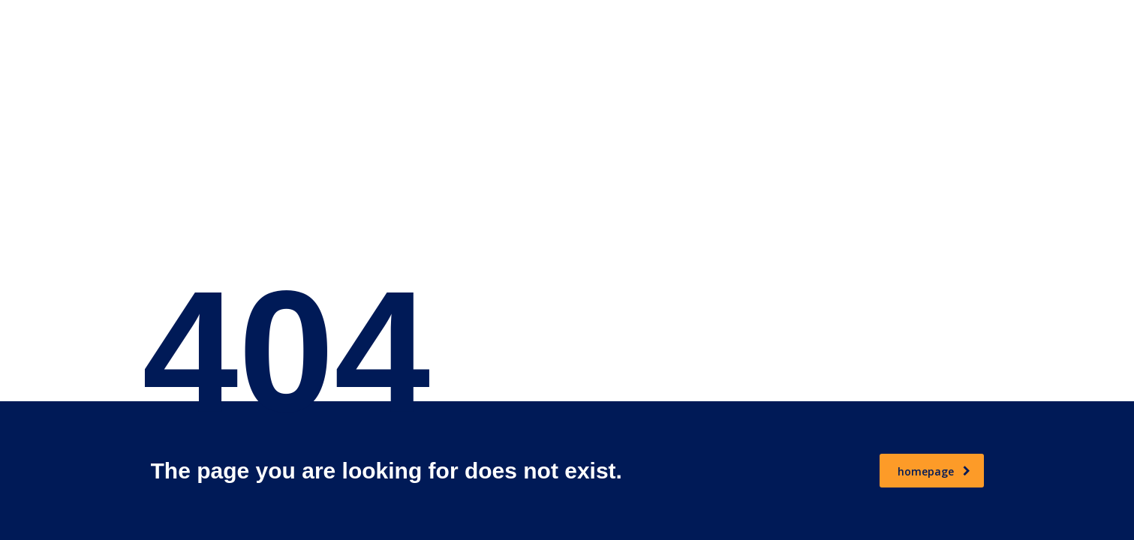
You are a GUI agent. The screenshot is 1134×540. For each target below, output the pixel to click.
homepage (934, 471)
